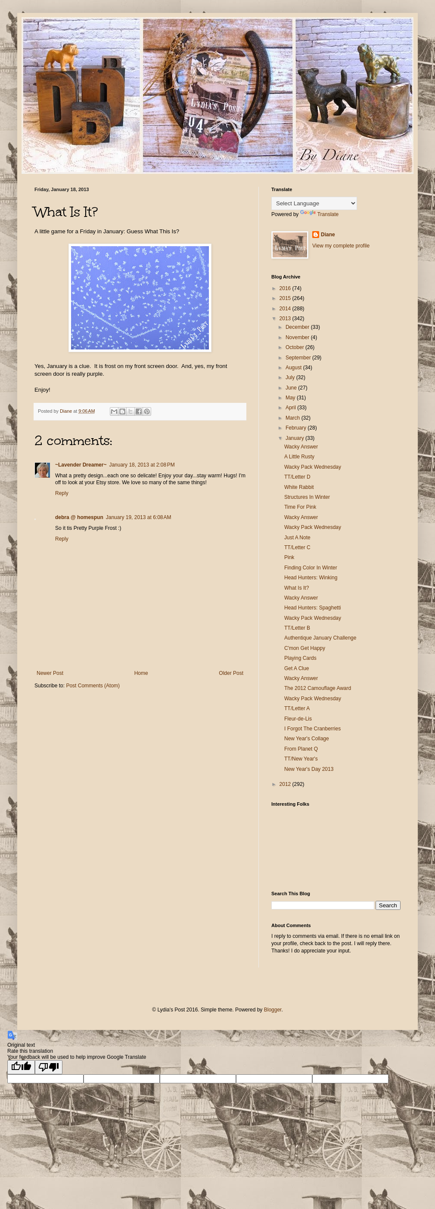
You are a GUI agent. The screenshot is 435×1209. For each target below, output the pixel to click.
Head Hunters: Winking (310, 578)
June (292, 388)
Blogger (273, 1010)
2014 (286, 309)
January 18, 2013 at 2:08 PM (141, 465)
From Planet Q (301, 749)
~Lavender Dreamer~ (80, 465)
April (291, 408)
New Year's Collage (306, 739)
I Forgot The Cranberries (312, 729)
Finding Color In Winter (310, 568)
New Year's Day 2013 (308, 769)
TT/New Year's (301, 759)
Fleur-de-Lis (298, 719)
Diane (328, 235)
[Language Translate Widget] (314, 203)
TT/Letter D (297, 477)
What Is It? (296, 588)
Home (141, 673)
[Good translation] (21, 1067)
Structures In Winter (307, 497)
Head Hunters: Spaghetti (312, 608)
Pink (289, 557)
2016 (286, 288)
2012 (286, 784)
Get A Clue (296, 668)
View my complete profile (341, 246)
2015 (286, 298)
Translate (319, 214)
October (295, 347)
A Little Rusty (299, 457)
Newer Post (50, 673)
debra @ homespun (79, 517)
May (291, 398)
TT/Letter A (297, 708)
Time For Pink (300, 507)
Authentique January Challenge (320, 638)
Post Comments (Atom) (93, 686)
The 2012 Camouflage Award (317, 688)
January (295, 438)
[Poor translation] (48, 1067)
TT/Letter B (297, 628)
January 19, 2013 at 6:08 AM (138, 517)
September (299, 358)
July (291, 377)
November (298, 337)
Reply (61, 493)
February (297, 428)
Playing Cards (300, 658)
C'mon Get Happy (304, 648)
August (294, 368)
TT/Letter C (297, 547)
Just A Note (297, 538)
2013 (286, 318)
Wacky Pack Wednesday (312, 467)
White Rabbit (299, 487)
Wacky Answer (301, 447)
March (293, 418)
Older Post (231, 673)
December (298, 327)
